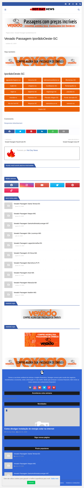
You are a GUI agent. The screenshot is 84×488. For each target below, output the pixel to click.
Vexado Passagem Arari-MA (24, 273)
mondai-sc (13, 97)
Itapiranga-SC (51, 92)
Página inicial (10, 33)
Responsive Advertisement (13, 123)
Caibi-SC (13, 86)
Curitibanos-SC (51, 86)
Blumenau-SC (71, 80)
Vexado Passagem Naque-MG (25, 213)
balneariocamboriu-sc (51, 80)
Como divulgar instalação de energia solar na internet (29, 429)
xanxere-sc (71, 103)
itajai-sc (13, 92)
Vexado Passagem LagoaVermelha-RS (28, 243)
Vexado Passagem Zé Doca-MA (25, 253)
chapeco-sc (32, 86)
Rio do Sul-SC (13, 103)
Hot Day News (32, 150)
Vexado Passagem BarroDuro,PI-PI (26, 263)
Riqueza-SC (32, 103)
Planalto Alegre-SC (51, 97)
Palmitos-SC (32, 97)
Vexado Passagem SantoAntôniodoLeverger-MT (31, 223)
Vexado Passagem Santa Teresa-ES (27, 204)
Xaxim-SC (42, 109)
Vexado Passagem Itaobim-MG (25, 292)
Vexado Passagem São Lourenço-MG (27, 233)
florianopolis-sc (70, 86)
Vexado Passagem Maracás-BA (25, 283)
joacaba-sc (71, 92)
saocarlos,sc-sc (51, 103)
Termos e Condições (73, 483)
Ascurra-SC (32, 80)
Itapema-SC (32, 92)
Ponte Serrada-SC (70, 97)
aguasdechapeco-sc (13, 80)
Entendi (31, 482)
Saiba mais (54, 478)
